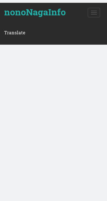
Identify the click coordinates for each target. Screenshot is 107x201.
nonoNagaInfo (35, 12)
